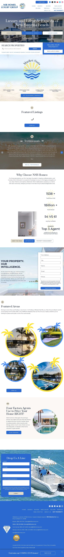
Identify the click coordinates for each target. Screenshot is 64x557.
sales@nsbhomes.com (19, 531)
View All (32, 125)
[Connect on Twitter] (52, 2)
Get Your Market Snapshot (32, 95)
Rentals (60, 508)
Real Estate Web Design (18, 546)
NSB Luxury (45, 508)
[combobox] (15, 49)
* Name (43, 266)
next (61, 153)
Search (35, 49)
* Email (42, 272)
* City (42, 261)
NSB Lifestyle (38, 510)
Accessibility (53, 544)
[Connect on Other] (55, 2)
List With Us (29, 241)
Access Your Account (33, 52)
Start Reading (14, 431)
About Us (47, 510)
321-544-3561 (20, 528)
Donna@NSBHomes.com (30, 523)
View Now (47, 553)
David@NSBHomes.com (35, 525)
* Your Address (45, 256)
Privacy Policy (47, 544)
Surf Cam (42, 2)
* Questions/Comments (9, 477)
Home (33, 6)
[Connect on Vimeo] (60, 2)
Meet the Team (16, 241)
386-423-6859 (29, 528)
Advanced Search (19, 52)
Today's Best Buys (7, 52)
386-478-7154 (20, 520)
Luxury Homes (53, 33)
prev (2, 153)
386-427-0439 (24, 525)
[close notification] (62, 551)
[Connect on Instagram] (62, 2)
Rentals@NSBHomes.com (41, 528)
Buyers (36, 508)
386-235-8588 (19, 523)
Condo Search (11, 33)
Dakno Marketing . (30, 546)
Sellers (53, 508)
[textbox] (15, 49)
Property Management (45, 241)
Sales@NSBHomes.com (31, 520)
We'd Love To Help (53, 51)
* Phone (43, 277)
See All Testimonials (32, 165)
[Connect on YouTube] (57, 2)
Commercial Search (32, 33)
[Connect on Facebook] (50, 2)
